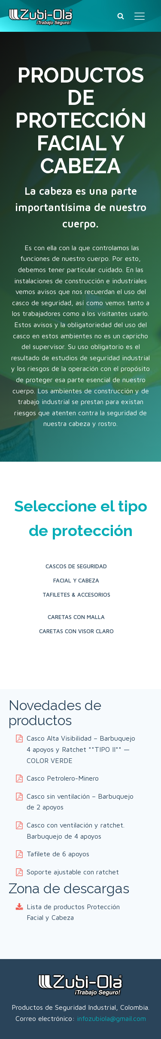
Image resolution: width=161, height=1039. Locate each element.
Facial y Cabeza (76, 580)
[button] (76, 749)
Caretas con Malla (76, 616)
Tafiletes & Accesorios (76, 594)
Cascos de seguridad (76, 566)
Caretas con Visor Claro (76, 631)
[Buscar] (121, 16)
